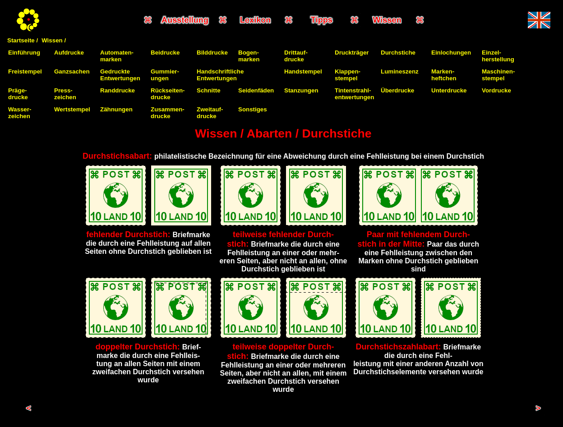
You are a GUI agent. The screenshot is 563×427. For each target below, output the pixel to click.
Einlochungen (451, 52)
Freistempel (25, 71)
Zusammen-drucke (168, 112)
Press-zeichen (65, 94)
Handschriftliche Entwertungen (220, 75)
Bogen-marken (248, 56)
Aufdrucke (69, 52)
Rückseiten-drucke (168, 94)
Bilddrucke (212, 52)
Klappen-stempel (347, 75)
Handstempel (303, 71)
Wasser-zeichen (19, 112)
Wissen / (54, 40)
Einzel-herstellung (498, 56)
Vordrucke (496, 90)
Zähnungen (116, 109)
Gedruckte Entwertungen (120, 75)
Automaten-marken (117, 56)
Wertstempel (72, 109)
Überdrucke (397, 90)
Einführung (24, 52)
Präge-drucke (18, 94)
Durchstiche (398, 52)
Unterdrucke (449, 90)
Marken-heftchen (444, 75)
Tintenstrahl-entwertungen (354, 94)
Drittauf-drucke (296, 56)
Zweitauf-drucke (210, 112)
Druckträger (352, 52)
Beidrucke (165, 52)
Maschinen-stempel (498, 75)
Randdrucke (117, 90)
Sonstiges (252, 109)
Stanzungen (301, 90)
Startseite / (22, 40)
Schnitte (209, 90)
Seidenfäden (256, 90)
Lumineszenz (400, 71)
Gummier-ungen (165, 75)
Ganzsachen (72, 71)
